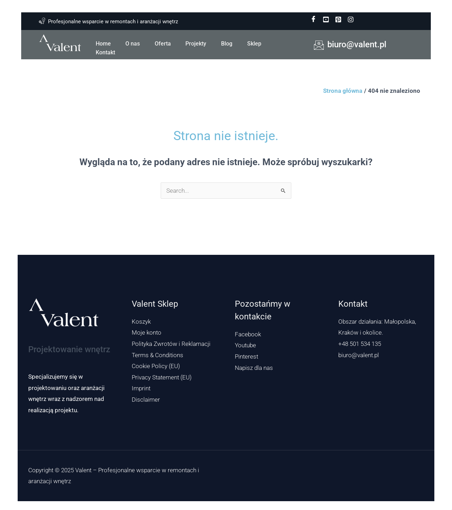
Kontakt (105, 51)
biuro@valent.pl (358, 355)
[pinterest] (338, 19)
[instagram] (350, 19)
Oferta (161, 43)
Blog (224, 43)
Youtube (245, 345)
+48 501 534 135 (359, 343)
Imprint (141, 388)
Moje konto (146, 332)
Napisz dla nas (254, 367)
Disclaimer (146, 399)
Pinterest (246, 356)
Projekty (194, 43)
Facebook (248, 334)
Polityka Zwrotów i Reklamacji (171, 343)
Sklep (251, 43)
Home (103, 43)
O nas (132, 43)
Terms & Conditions (157, 355)
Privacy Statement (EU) (162, 377)
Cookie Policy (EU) (156, 366)
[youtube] (326, 19)
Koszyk (141, 321)
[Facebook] (313, 19)
